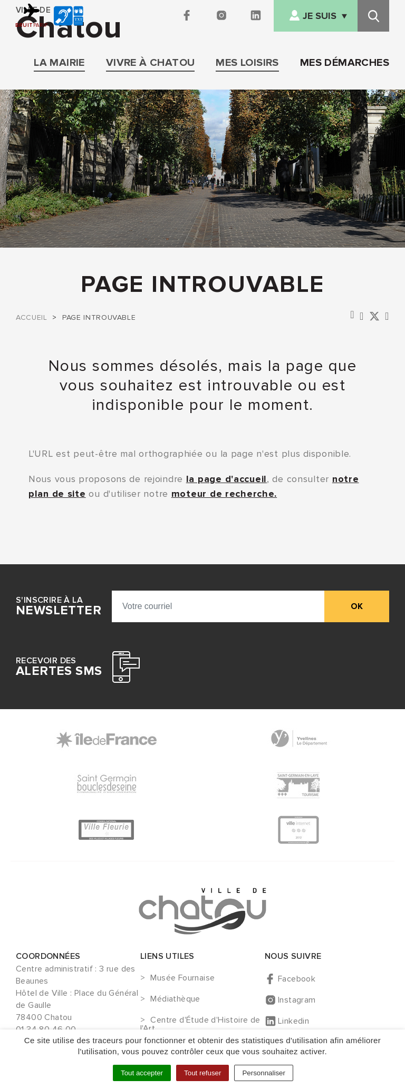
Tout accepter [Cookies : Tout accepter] (142, 1073)
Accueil (31, 317)
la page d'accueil (226, 479)
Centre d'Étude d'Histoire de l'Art (200, 1024)
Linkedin (293, 1021)
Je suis (319, 16)
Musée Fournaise (182, 978)
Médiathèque (175, 999)
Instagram (297, 1000)
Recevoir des (59, 667)
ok (357, 606)
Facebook (296, 979)
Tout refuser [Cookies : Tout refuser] (202, 1073)
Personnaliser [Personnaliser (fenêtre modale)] (263, 1073)
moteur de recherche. (224, 493)
